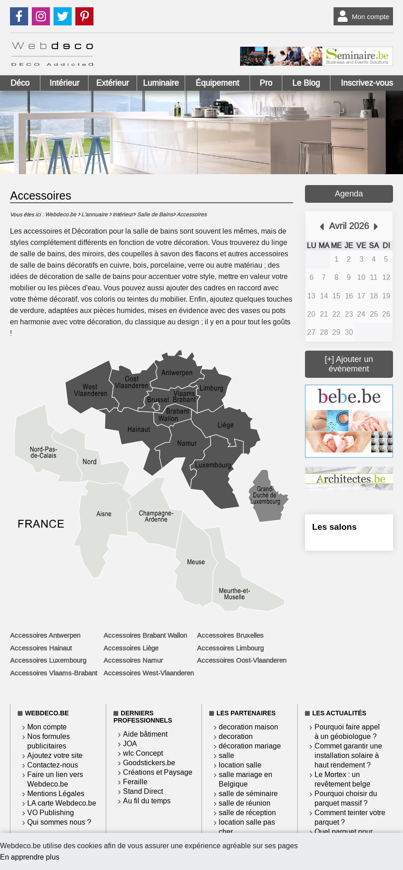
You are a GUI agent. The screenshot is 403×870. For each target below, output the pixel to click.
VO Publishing (50, 812)
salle (226, 755)
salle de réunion (244, 803)
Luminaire (161, 83)
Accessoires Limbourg (230, 648)
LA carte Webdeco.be (61, 803)
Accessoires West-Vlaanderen (148, 673)
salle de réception (247, 812)
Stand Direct (143, 791)
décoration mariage (250, 746)
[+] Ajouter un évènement (349, 364)
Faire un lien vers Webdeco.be (55, 779)
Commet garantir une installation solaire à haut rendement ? (348, 755)
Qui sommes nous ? (59, 822)
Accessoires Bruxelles (230, 635)
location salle (240, 765)
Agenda (349, 193)
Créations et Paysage (157, 772)
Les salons (334, 527)
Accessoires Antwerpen (45, 635)
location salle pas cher (247, 826)
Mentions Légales (55, 793)
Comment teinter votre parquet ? (350, 817)
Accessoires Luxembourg (48, 660)
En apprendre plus (29, 857)
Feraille (135, 782)
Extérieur (112, 83)
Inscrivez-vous (367, 83)
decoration (236, 736)
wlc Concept (143, 753)
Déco (19, 83)
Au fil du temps (147, 801)
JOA (130, 743)
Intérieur (64, 83)
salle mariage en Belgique (245, 779)
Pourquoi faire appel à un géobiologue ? (347, 731)
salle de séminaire (248, 793)
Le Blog (306, 83)
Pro (266, 83)
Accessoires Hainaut (41, 648)
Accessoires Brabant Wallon (145, 635)
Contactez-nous (52, 765)
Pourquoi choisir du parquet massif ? (346, 798)
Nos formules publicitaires (48, 741)
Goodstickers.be (149, 762)
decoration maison (248, 727)
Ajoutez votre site (55, 755)
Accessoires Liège (130, 648)
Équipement (217, 83)
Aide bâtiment (145, 734)
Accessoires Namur (133, 660)
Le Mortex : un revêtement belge (342, 779)
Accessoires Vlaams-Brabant (53, 673)
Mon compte (361, 16)
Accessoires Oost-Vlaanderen (241, 660)
